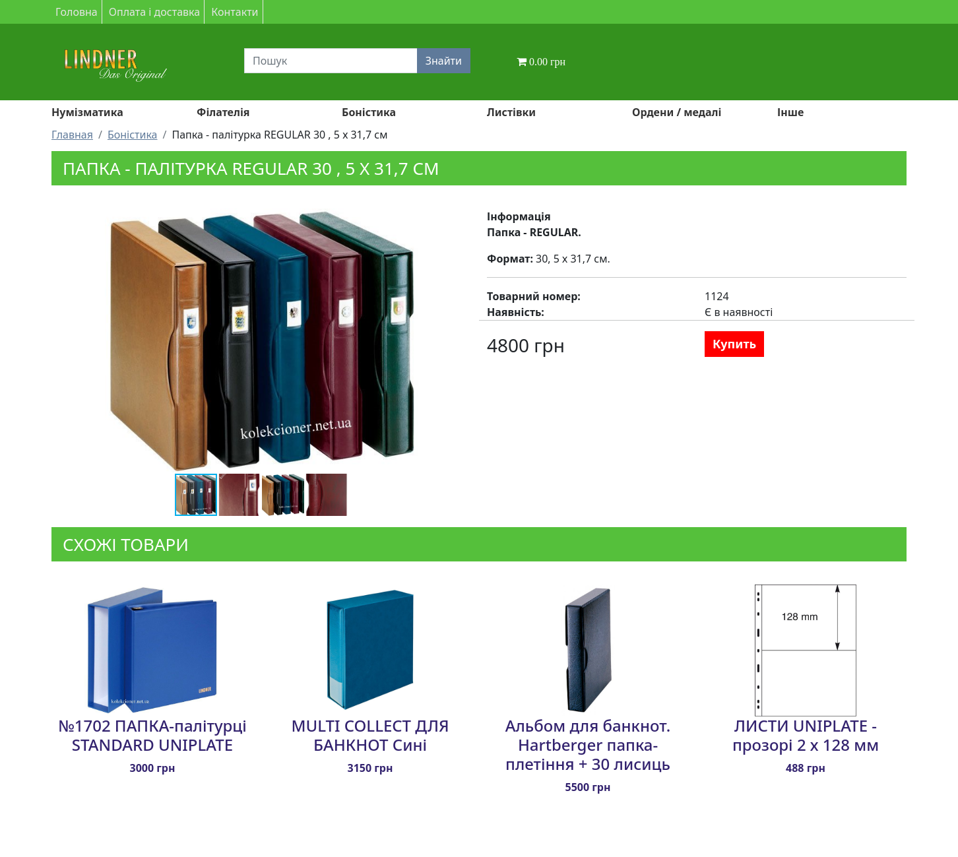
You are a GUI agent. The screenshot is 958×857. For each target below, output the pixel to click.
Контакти (234, 12)
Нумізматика (87, 112)
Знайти (444, 60)
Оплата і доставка (154, 12)
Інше (790, 112)
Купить (734, 344)
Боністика (369, 112)
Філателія (223, 112)
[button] (436, 220)
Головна (76, 12)
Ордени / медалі (676, 112)
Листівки (511, 112)
